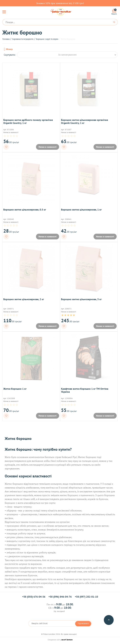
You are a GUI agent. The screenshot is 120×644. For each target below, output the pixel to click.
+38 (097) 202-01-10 (86, 596)
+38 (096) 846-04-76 (60, 596)
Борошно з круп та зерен (47, 39)
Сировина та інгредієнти (22, 39)
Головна (6, 39)
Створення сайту (60, 639)
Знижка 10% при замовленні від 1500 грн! (60, 3)
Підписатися (83, 623)
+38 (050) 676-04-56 (33, 596)
